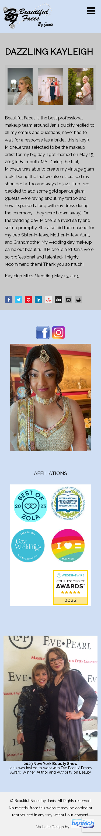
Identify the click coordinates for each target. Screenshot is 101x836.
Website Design (50, 827)
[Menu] (91, 10)
